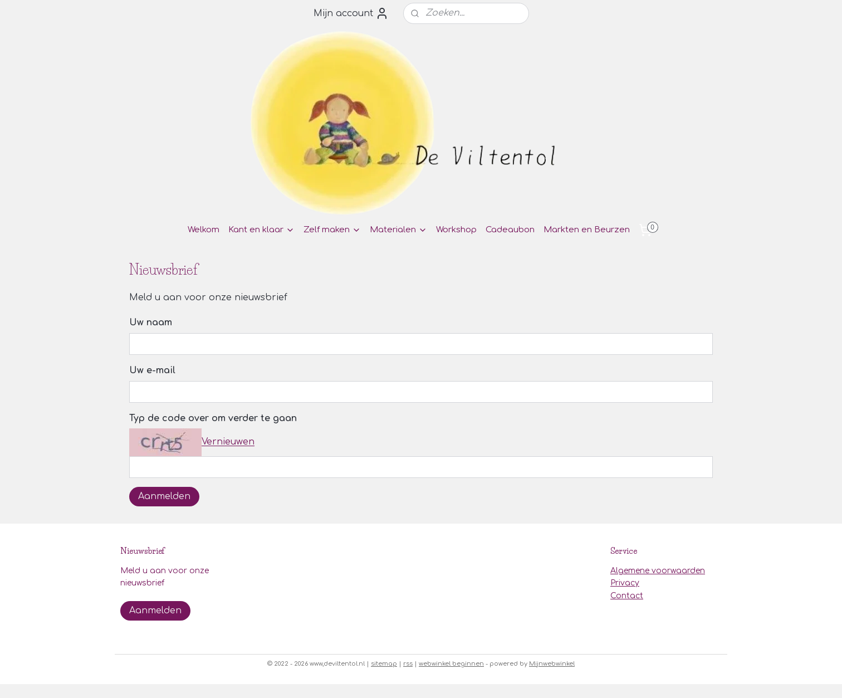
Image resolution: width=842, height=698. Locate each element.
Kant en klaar (261, 230)
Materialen (398, 230)
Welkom (203, 230)
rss (408, 663)
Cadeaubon (510, 230)
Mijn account (351, 13)
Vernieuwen (228, 442)
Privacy (624, 583)
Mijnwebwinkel (552, 663)
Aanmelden (164, 496)
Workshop (456, 230)
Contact (626, 596)
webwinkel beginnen (451, 663)
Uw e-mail (152, 370)
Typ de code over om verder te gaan (213, 418)
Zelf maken (332, 230)
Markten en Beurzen (587, 230)
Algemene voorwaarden (657, 571)
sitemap (384, 663)
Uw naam (150, 323)
